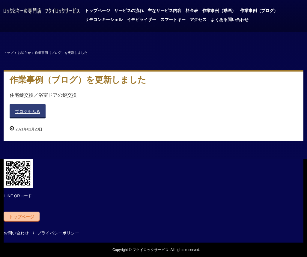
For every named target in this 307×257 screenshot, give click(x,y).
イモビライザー (141, 19)
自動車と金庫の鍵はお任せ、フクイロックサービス (42, 11)
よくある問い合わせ (230, 19)
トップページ (97, 10)
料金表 (192, 10)
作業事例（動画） (219, 10)
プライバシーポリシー (58, 233)
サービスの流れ (129, 10)
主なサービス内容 (164, 10)
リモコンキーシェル (104, 19)
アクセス (198, 19)
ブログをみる (27, 111)
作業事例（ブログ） (259, 10)
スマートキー (173, 19)
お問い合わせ (16, 233)
